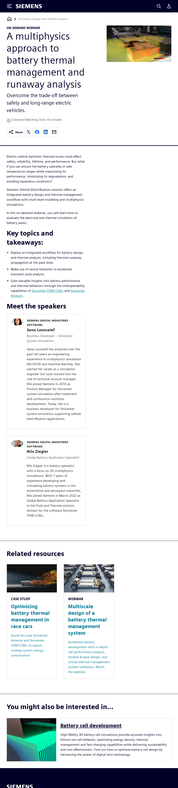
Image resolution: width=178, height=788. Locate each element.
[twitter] (28, 132)
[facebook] (37, 132)
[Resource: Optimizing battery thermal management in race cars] (32, 621)
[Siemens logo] (29, 6)
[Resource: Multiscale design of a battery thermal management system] (89, 621)
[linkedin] (45, 132)
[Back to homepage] (9, 19)
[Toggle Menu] (9, 6)
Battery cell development (91, 726)
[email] (54, 132)
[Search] (159, 6)
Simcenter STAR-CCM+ (47, 291)
